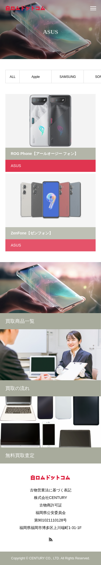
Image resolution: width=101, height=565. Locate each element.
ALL (12, 77)
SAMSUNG (68, 77)
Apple (36, 77)
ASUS (16, 166)
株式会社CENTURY (50, 497)
